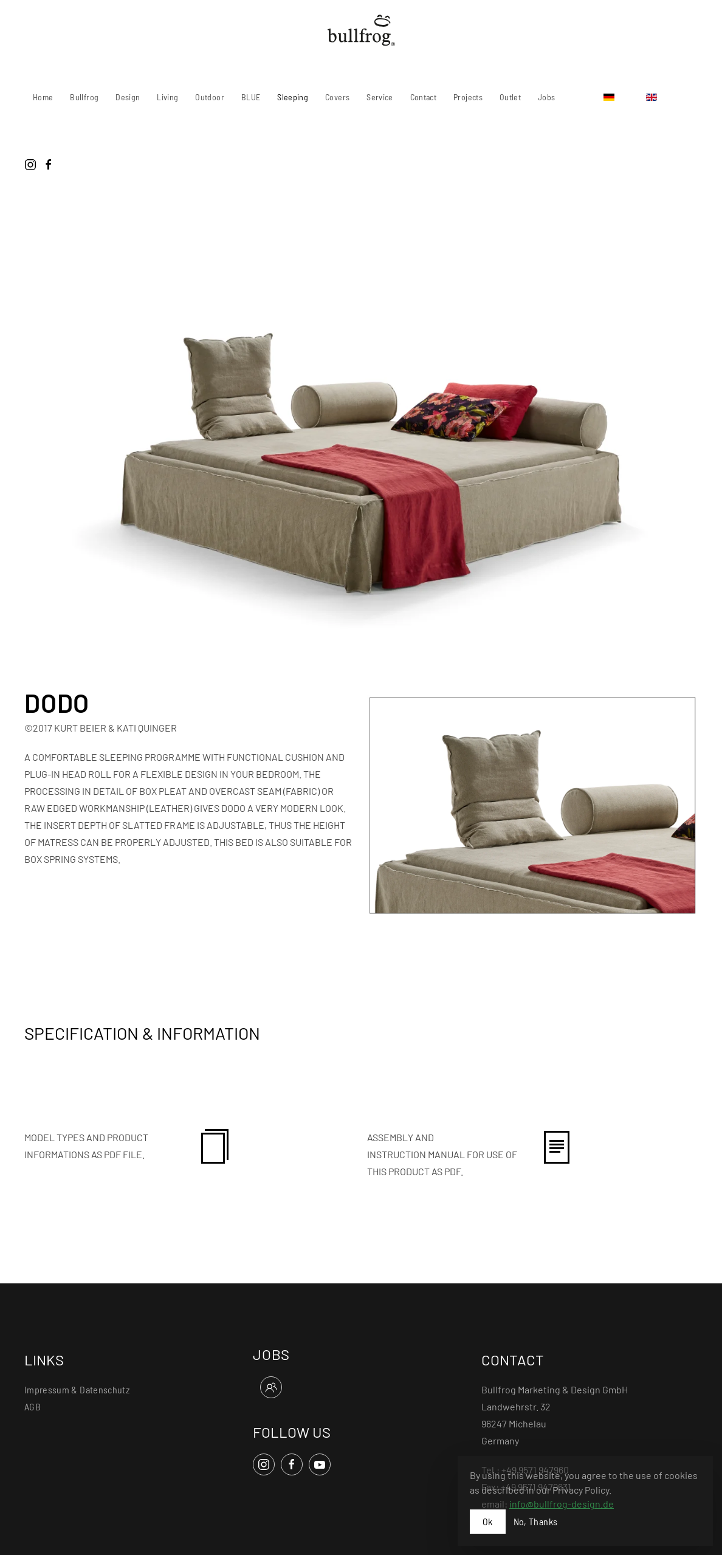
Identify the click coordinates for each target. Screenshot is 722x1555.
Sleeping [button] (292, 97)
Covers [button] (337, 97)
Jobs (546, 97)
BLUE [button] (250, 97)
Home (43, 97)
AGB (32, 1406)
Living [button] (167, 97)
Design (127, 97)
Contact (423, 97)
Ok (488, 1521)
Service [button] (379, 97)
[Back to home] (361, 30)
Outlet (510, 97)
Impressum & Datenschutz (76, 1389)
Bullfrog (84, 97)
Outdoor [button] (209, 97)
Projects (468, 97)
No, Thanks (536, 1521)
